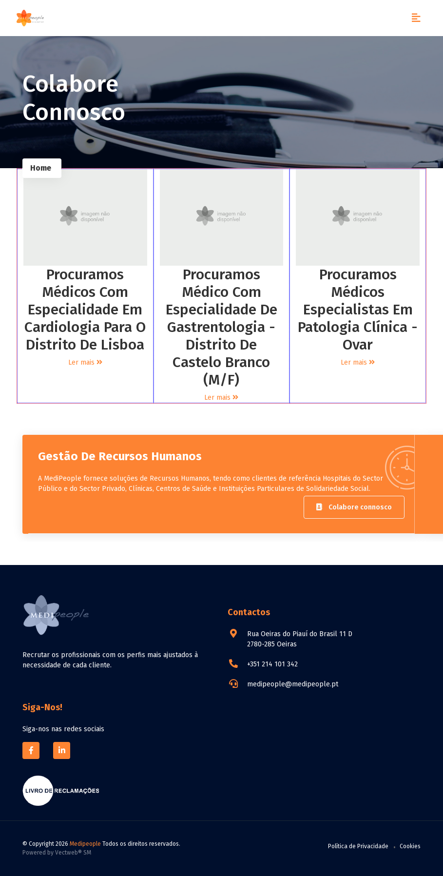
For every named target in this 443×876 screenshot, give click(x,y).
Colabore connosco (354, 507)
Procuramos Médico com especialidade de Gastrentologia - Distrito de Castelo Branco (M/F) (221, 327)
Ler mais (85, 362)
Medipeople (85, 843)
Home (40, 168)
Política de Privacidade (358, 846)
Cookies (410, 846)
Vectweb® (68, 852)
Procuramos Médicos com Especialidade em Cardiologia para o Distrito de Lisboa (85, 309)
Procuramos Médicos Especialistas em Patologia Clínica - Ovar (358, 309)
